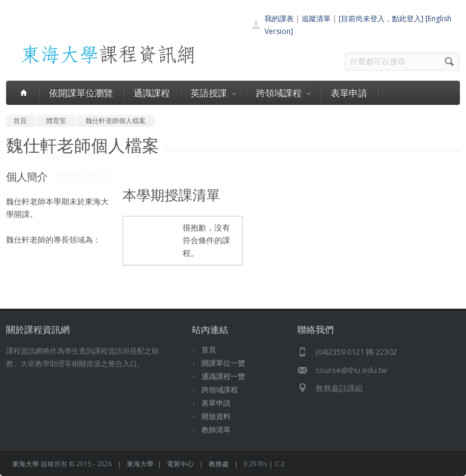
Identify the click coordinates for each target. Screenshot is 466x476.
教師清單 (216, 429)
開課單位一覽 (223, 363)
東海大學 (25, 463)
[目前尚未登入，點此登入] (381, 18)
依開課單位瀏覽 (81, 93)
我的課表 (279, 18)
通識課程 (151, 93)
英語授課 (213, 93)
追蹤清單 (316, 18)
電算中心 (180, 463)
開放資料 (216, 416)
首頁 (208, 349)
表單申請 (349, 93)
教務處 (219, 463)
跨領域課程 (283, 93)
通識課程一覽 (223, 376)
